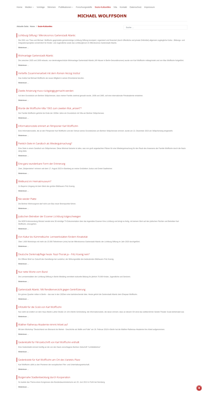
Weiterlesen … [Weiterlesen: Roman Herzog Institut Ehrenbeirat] (23, 83)
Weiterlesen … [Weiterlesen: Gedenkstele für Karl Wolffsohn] (23, 369)
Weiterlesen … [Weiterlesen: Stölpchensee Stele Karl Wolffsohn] (23, 135)
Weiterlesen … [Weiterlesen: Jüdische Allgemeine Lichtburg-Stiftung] (23, 281)
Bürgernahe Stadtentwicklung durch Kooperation (44, 377)
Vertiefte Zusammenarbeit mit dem (49, 73)
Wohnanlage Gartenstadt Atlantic (35, 55)
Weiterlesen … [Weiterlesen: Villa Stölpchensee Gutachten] (23, 118)
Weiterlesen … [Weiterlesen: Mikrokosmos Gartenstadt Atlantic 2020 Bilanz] (23, 246)
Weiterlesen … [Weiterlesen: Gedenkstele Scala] (23, 316)
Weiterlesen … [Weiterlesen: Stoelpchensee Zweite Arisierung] (23, 100)
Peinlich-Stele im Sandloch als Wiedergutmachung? (45, 143)
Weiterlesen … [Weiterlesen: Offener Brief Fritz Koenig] (23, 264)
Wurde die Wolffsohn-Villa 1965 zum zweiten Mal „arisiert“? (50, 108)
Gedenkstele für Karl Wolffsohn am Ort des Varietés (49, 359)
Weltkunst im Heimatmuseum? (34, 181)
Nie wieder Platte (27, 199)
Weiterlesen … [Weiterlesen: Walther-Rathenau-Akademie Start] (23, 334)
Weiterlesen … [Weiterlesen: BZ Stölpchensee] (23, 156)
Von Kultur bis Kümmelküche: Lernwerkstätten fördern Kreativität (53, 236)
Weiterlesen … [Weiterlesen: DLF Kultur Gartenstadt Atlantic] (23, 299)
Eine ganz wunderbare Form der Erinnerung (41, 163)
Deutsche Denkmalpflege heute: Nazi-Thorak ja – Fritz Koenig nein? (54, 254)
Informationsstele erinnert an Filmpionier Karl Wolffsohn (48, 126)
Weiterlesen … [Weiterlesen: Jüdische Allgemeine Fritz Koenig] (23, 191)
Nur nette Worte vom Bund (33, 271)
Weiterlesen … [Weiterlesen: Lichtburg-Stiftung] (23, 47)
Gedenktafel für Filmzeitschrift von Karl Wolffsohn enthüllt (48, 342)
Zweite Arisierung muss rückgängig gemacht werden (45, 90)
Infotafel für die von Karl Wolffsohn (40, 307)
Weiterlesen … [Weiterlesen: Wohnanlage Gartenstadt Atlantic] (23, 65)
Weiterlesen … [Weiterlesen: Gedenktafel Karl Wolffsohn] (23, 352)
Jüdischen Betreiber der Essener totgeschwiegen (49, 216)
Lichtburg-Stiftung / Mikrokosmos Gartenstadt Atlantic (47, 35)
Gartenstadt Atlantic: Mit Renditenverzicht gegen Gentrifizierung (51, 289)
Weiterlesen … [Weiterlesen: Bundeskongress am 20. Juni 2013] (23, 387)
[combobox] (155, 27)
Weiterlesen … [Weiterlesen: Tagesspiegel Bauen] (23, 208)
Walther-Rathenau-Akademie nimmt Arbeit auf (43, 324)
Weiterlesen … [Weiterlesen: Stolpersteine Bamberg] (23, 173)
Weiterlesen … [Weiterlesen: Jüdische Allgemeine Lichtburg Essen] (23, 229)
